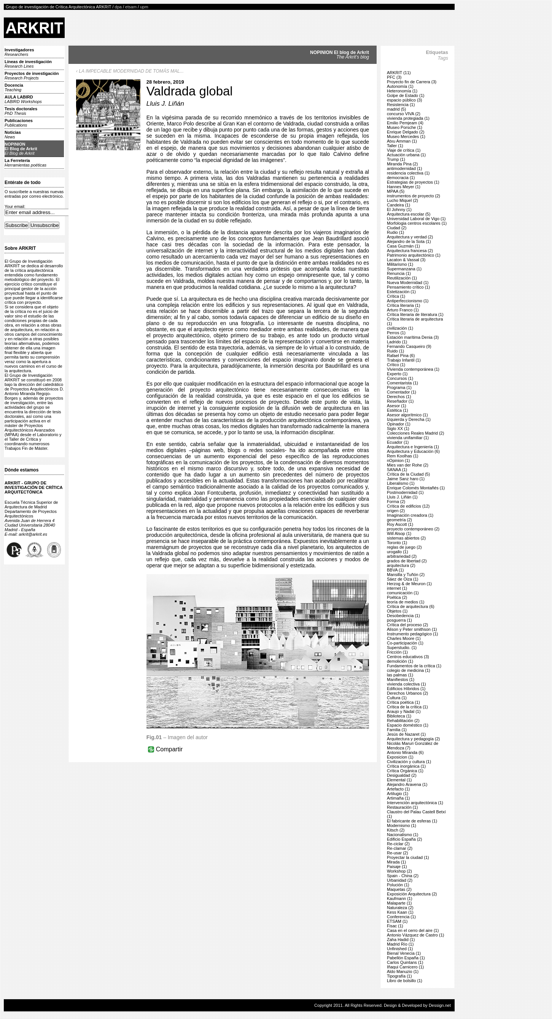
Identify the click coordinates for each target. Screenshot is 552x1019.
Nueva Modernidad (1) (407, 282)
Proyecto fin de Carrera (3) (411, 81)
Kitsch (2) (395, 830)
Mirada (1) (396, 862)
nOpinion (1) (398, 460)
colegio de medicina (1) (408, 670)
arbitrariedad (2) (402, 556)
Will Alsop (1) (399, 533)
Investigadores (19, 52)
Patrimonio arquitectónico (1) (414, 255)
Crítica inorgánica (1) (406, 766)
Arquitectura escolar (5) (408, 214)
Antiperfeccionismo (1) (407, 300)
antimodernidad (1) (404, 168)
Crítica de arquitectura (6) (410, 606)
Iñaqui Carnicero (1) (405, 967)
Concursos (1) (400, 378)
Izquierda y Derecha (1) (409, 419)
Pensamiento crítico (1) (408, 287)
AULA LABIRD (23, 99)
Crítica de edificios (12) (408, 506)
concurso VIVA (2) (403, 113)
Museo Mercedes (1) (406, 136)
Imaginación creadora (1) (410, 515)
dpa (118, 7)
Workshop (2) (399, 871)
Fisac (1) (395, 926)
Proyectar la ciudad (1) (408, 857)
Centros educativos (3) (408, 656)
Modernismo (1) (401, 825)
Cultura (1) (397, 697)
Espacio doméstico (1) (407, 725)
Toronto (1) (397, 542)
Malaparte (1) (399, 903)
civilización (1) (400, 328)
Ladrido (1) (397, 342)
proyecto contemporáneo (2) (413, 529)
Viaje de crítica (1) (403, 150)
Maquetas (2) (399, 889)
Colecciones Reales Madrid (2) (415, 433)
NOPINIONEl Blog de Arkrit (21, 149)
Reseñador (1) (400, 401)
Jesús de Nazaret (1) (406, 734)
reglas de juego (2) (404, 547)
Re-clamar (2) (399, 848)
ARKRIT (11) (399, 72)
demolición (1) (400, 661)
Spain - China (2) (402, 875)
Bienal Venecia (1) (404, 953)
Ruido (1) (395, 351)
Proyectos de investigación (32, 75)
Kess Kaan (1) (400, 912)
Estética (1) (397, 410)
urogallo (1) (397, 551)
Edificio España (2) (404, 839)
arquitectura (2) (401, 565)
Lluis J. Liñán (165, 103)
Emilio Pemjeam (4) (405, 123)
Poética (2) (397, 597)
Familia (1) (397, 729)
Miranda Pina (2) (402, 164)
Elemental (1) (399, 780)
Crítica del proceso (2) (407, 624)
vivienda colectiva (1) (406, 684)
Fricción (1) (397, 652)
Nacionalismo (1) (402, 834)
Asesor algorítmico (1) (407, 415)
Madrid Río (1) (400, 944)
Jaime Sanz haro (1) (406, 478)
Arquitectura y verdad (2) (410, 237)
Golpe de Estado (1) (405, 95)
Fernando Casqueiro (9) (409, 346)
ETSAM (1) (397, 921)
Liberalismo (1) (401, 483)
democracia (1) (401, 177)
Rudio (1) (395, 232)
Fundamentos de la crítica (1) (414, 665)
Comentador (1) (401, 392)
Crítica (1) (396, 296)
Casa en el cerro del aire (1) (413, 930)
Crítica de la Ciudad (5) (408, 474)
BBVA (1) (395, 570)
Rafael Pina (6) (401, 355)
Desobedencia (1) (403, 615)
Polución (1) (398, 884)
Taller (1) (395, 145)
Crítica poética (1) (403, 702)
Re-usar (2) (397, 853)
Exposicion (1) (400, 757)
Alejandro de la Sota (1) (409, 241)
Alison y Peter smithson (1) (412, 629)
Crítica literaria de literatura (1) (415, 314)
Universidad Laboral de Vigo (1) (416, 218)
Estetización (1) (401, 291)
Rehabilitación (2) (403, 720)
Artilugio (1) (397, 793)
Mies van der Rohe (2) (407, 465)
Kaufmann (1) (399, 898)
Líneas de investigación (28, 63)
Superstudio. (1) (402, 647)
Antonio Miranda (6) (405, 752)
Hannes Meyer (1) (403, 186)
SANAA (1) (397, 469)
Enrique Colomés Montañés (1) (416, 488)
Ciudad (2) (396, 227)
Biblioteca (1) (399, 716)
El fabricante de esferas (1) (412, 821)
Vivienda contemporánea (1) (413, 369)
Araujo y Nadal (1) (404, 711)
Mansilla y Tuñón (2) (406, 574)
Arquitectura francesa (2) (410, 250)
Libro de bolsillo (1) (404, 980)
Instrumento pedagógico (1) (412, 634)
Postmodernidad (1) (405, 492)
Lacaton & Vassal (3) (406, 259)
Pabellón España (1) (406, 958)
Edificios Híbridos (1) (406, 688)
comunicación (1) (403, 592)
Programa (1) (399, 387)
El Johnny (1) (399, 209)
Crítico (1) (396, 364)
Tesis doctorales (21, 111)
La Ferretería (25, 162)
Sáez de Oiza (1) (402, 579)
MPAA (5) (395, 191)
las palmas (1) (400, 675)
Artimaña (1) (398, 798)
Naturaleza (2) (400, 907)
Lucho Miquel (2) (402, 200)
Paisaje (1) (397, 866)
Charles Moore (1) (404, 638)
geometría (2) (399, 519)
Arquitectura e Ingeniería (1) (413, 446)
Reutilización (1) (402, 278)
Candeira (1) (398, 205)
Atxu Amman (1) (402, 141)
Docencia (14, 87)
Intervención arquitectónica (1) (415, 802)
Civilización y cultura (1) (409, 761)
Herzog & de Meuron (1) (409, 583)
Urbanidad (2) (399, 880)
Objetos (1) (397, 611)
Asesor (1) (396, 405)
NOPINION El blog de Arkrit (339, 55)
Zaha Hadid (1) (401, 939)
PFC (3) (394, 77)
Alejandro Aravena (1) (407, 784)
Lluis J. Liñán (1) (402, 497)
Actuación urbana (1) (406, 154)
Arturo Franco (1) (403, 310)
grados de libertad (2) (407, 561)
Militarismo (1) (400, 264)
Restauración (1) (402, 807)
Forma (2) (396, 501)
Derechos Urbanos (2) (407, 693)
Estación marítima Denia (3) (413, 337)
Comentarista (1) (402, 383)
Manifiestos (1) (400, 679)
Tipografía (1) (399, 976)
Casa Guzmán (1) (403, 246)
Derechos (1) (399, 396)
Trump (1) (396, 159)
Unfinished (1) (400, 948)
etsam (131, 7)
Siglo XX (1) (398, 428)
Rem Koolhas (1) (402, 456)
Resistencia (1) (401, 104)
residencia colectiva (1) (408, 173)
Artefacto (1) (398, 789)
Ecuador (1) (398, 442)
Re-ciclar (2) (398, 843)
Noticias (13, 134)
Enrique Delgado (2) (405, 132)
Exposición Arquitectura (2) (412, 894)
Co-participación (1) (405, 643)
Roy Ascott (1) (400, 524)
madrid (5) (396, 109)
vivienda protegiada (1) (408, 118)
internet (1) (397, 588)
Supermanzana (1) (404, 269)
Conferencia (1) (401, 916)
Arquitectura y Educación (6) (413, 451)
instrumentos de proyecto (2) (413, 196)
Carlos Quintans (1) (405, 962)
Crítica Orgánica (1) (405, 770)
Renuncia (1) (399, 273)
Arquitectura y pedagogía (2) (413, 738)
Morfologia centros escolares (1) (417, 223)
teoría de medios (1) (405, 602)
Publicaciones (19, 122)
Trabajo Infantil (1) (404, 360)
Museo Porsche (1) (404, 127)
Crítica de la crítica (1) (407, 707)
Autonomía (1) (400, 86)
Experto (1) (397, 373)
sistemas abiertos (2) (406, 538)
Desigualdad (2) (402, 775)
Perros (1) (396, 332)
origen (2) (396, 510)
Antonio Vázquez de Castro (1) (415, 935)
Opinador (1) (398, 424)
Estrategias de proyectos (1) (413, 182)
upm (144, 7)
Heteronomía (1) (402, 91)
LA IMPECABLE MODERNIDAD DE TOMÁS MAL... (131, 71)
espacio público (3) (404, 100)
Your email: (15, 206)
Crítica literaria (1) (403, 305)
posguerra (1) (399, 620)
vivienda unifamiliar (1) (408, 437)
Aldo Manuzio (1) (402, 971)
